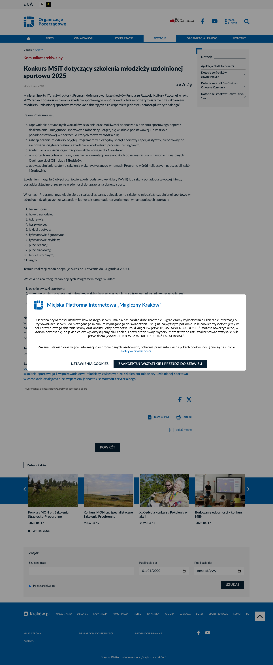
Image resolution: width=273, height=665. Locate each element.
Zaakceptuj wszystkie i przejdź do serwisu (160, 364)
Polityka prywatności (136, 351)
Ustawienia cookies (90, 364)
